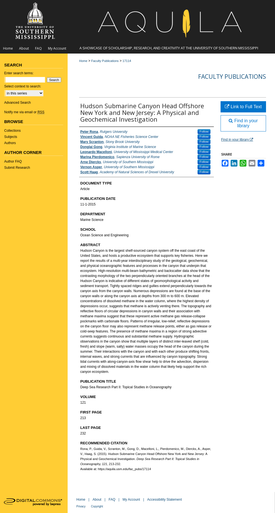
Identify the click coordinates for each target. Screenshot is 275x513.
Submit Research (17, 168)
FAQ (112, 500)
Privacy (81, 506)
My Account (131, 500)
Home (83, 61)
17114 (127, 61)
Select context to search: (22, 86)
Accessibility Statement (164, 500)
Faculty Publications (105, 61)
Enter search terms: (19, 73)
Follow (204, 131)
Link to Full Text (243, 106)
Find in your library (243, 123)
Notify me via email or (24, 112)
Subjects (10, 137)
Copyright (97, 506)
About (97, 500)
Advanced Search (17, 103)
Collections (12, 131)
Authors (10, 143)
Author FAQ (13, 161)
